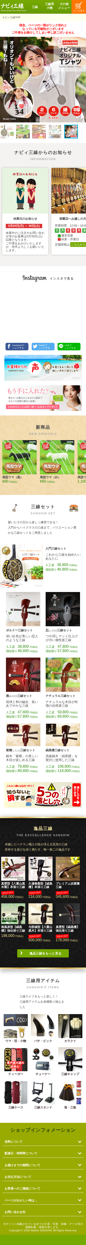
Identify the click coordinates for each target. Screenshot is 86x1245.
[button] (7, 131)
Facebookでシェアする (15, 346)
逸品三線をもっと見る (45, 953)
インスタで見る (62, 278)
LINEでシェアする (67, 346)
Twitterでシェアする (41, 346)
